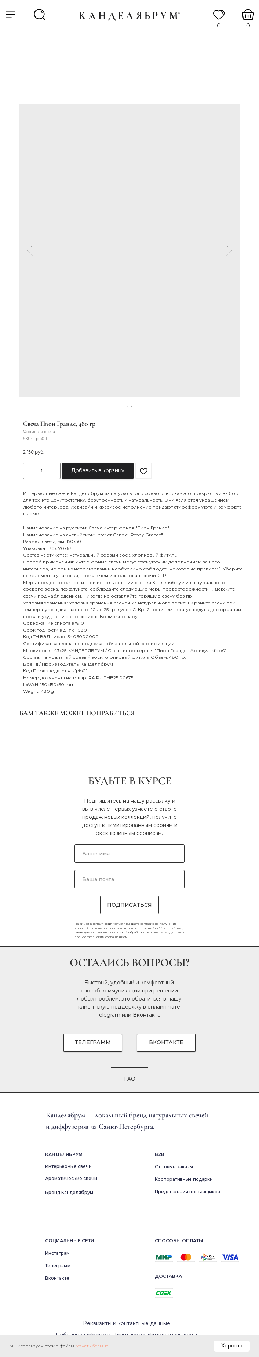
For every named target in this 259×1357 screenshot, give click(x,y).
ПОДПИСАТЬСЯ (129, 905)
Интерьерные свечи (68, 1166)
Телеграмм (57, 1265)
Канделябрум (64, 1154)
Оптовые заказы (174, 1166)
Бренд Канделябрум (69, 1192)
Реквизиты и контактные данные (126, 1323)
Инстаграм (57, 1253)
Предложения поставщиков (187, 1191)
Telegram (108, 1015)
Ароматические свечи (71, 1178)
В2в (159, 1154)
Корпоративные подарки (184, 1179)
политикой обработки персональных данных (146, 932)
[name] (129, 853)
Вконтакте (147, 1015)
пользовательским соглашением (101, 937)
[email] (129, 879)
